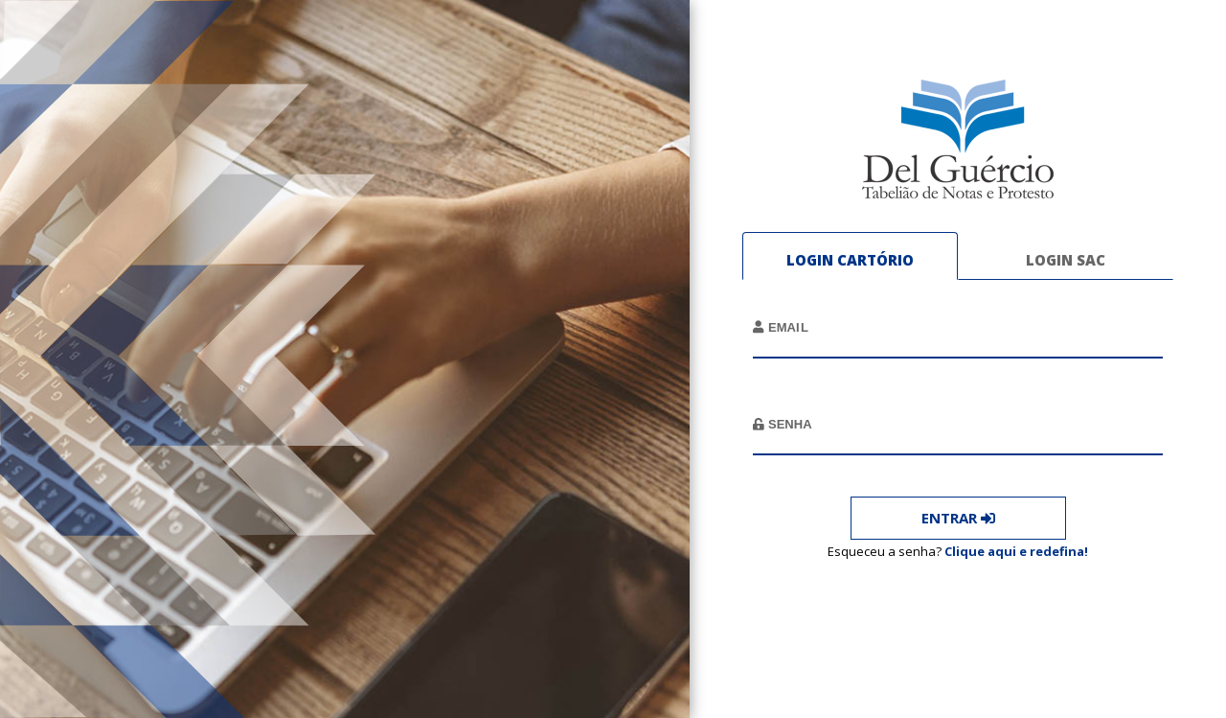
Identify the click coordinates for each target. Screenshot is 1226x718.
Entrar (958, 517)
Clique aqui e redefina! (1016, 550)
